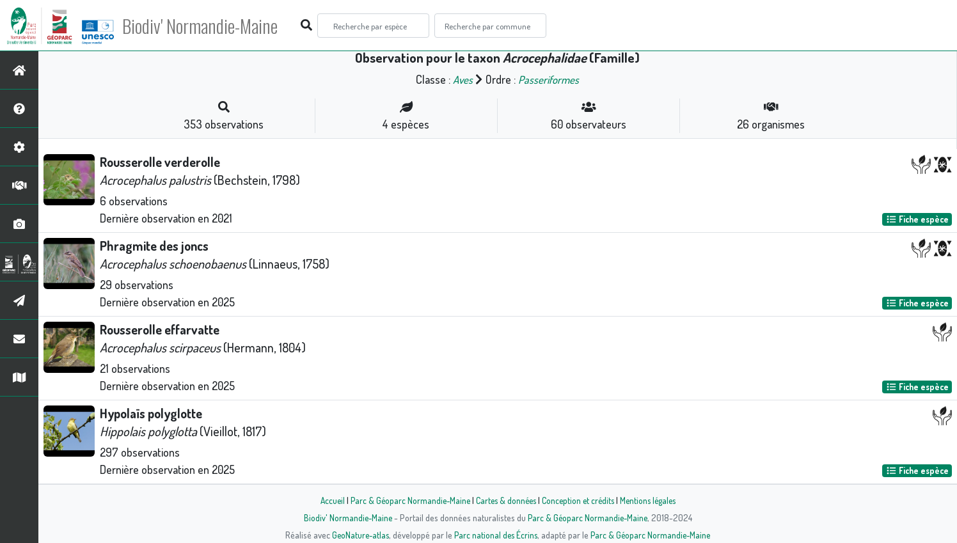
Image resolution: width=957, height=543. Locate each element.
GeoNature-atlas (358, 534)
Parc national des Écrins (496, 534)
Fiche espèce (917, 219)
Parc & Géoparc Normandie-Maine (405, 500)
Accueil (325, 500)
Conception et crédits (579, 500)
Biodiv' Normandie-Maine (210, 25)
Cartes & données (504, 500)
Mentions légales (652, 500)
